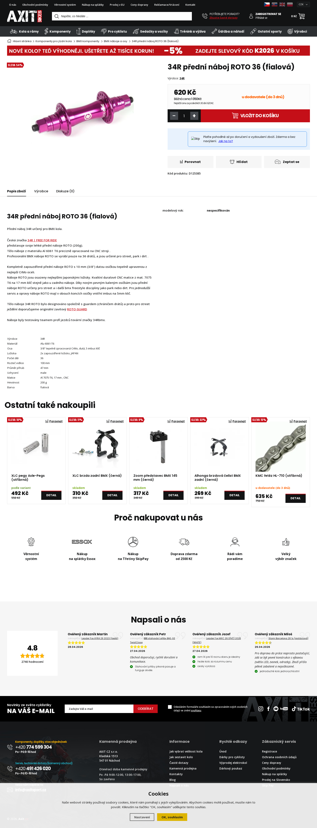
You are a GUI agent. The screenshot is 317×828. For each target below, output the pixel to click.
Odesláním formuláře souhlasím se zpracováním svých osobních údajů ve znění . (210, 708)
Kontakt (190, 4)
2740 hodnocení (32, 662)
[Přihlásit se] (251, 16)
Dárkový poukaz (230, 768)
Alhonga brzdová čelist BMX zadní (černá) (217, 478)
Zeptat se (287, 162)
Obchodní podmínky (35, 4)
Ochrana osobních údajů (279, 757)
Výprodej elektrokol (233, 763)
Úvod (222, 751)
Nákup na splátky (93, 4)
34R (182, 78)
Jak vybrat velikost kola (186, 751)
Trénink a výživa (190, 31)
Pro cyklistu (114, 31)
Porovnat (190, 162)
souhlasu (196, 710)
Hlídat (239, 162)
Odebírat (145, 708)
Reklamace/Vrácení (166, 4)
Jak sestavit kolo (181, 757)
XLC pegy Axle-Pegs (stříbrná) (28, 478)
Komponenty (57, 31)
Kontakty (176, 774)
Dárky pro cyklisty (232, 757)
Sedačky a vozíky (150, 31)
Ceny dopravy (139, 4)
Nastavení (142, 817)
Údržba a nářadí (228, 31)
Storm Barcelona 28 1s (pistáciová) (288, 638)
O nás (12, 4)
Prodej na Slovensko (276, 780)
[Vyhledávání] (122, 16)
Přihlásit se (261, 18)
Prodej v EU (117, 4)
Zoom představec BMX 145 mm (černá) (155, 478)
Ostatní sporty (265, 31)
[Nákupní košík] (301, 16)
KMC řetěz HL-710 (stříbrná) (279, 476)
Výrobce (41, 191)
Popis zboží (16, 191)
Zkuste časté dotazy (223, 17)
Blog (172, 780)
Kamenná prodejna (183, 768)
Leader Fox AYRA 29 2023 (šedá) (99, 638)
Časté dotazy (178, 763)
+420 (33, 747)
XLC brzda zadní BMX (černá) (97, 476)
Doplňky (85, 31)
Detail (51, 495)
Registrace (269, 751)
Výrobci (297, 31)
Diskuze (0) (65, 191)
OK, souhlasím (172, 817)
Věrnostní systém (65, 4)
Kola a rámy (24, 31)
